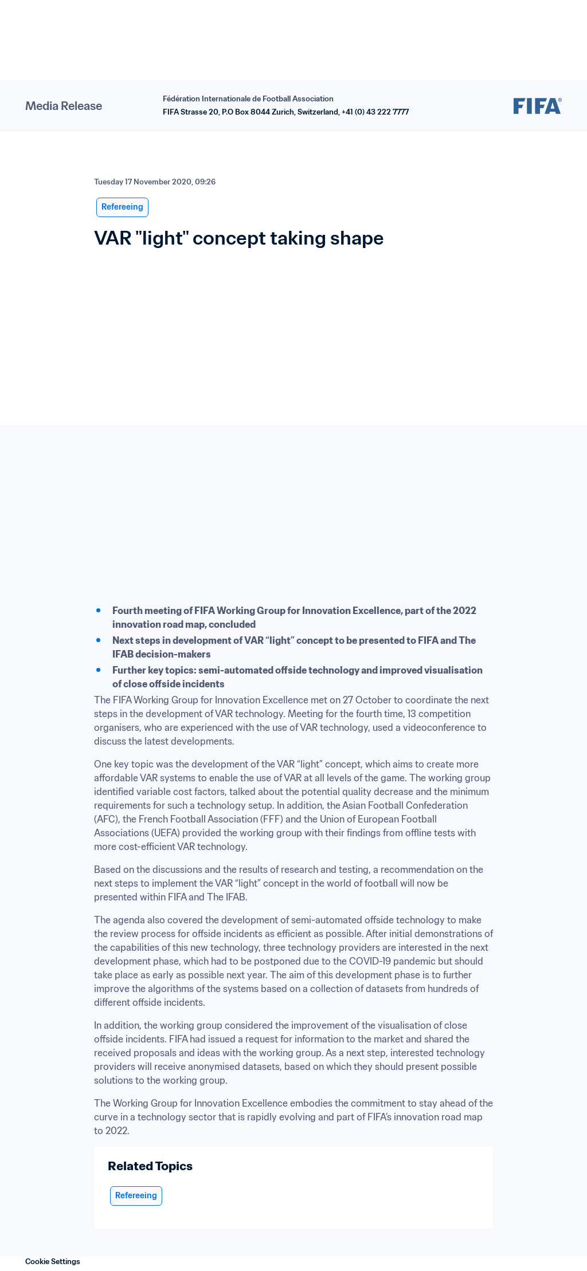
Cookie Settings (52, 1261)
